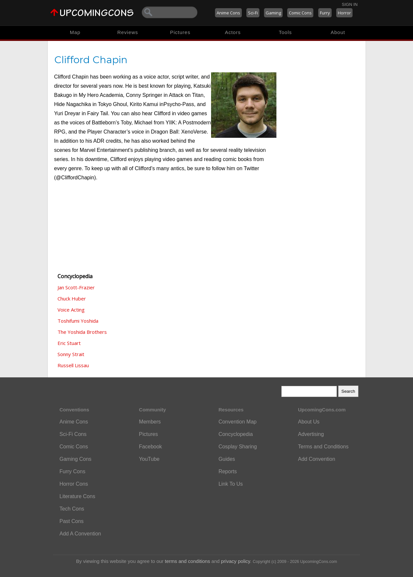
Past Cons (71, 521)
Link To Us (231, 484)
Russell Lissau (73, 365)
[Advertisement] (87, 231)
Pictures (180, 32)
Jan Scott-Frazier (76, 287)
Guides (227, 459)
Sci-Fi (253, 13)
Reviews (127, 32)
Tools (285, 32)
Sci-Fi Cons (73, 434)
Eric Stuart (69, 343)
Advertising (311, 434)
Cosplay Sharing (238, 446)
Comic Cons (300, 13)
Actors (233, 32)
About (338, 32)
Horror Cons (73, 484)
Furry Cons (72, 471)
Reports (228, 471)
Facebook (150, 446)
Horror (344, 13)
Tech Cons (71, 509)
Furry (325, 13)
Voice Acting (71, 309)
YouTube (149, 459)
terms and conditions (187, 561)
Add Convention (316, 459)
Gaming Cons (75, 459)
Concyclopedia (236, 434)
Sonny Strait (71, 354)
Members (150, 421)
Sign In (349, 4)
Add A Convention (80, 533)
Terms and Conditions (323, 446)
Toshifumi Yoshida (78, 320)
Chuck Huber (72, 298)
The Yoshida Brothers (82, 332)
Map (75, 32)
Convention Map (238, 421)
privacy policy (235, 561)
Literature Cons (77, 496)
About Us (309, 421)
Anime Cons (228, 13)
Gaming (273, 13)
